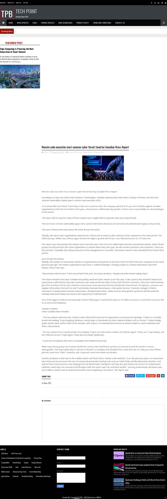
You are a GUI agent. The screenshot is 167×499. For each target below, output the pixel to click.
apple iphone (5, 476)
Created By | (66, 497)
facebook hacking (27, 476)
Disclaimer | (92, 497)
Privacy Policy (82, 22)
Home (11, 22)
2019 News (4, 453)
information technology (43, 476)
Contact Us (11, 3)
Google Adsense (37, 463)
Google (26, 463)
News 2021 (87, 152)
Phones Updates (47, 22)
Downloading (17, 463)
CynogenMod (5, 463)
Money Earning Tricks (19, 472)
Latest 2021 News (75, 152)
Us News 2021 (98, 152)
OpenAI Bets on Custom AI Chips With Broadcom (143, 453)
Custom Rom (38, 458)
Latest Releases (26, 467)
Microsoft (37, 467)
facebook (15, 476)
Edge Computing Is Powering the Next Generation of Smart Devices (17, 50)
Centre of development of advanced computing (16, 458)
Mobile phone (5, 472)
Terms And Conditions (102, 22)
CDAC (35, 22)
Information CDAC (6, 467)
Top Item (25, 3)
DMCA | (99, 497)
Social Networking (35, 472)
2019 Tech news (16, 453)
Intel (17, 467)
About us (18, 3)
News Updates (22, 22)
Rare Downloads (65, 22)
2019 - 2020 (83, 497)
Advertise (3, 3)
